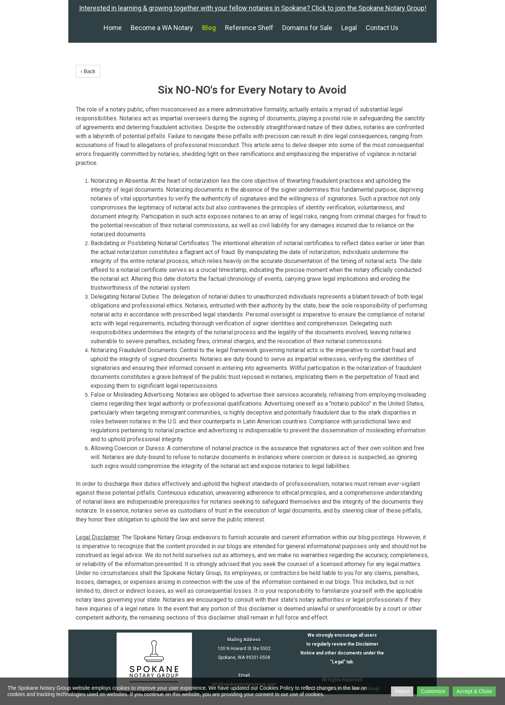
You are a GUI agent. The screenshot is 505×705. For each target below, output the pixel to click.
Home (113, 28)
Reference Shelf (249, 28)
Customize (433, 691)
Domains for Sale (307, 28)
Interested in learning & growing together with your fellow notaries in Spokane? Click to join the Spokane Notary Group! (252, 8)
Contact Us (382, 28)
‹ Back (88, 71)
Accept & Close (474, 691)
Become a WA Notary (162, 28)
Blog (209, 28)
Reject (402, 691)
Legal (349, 28)
